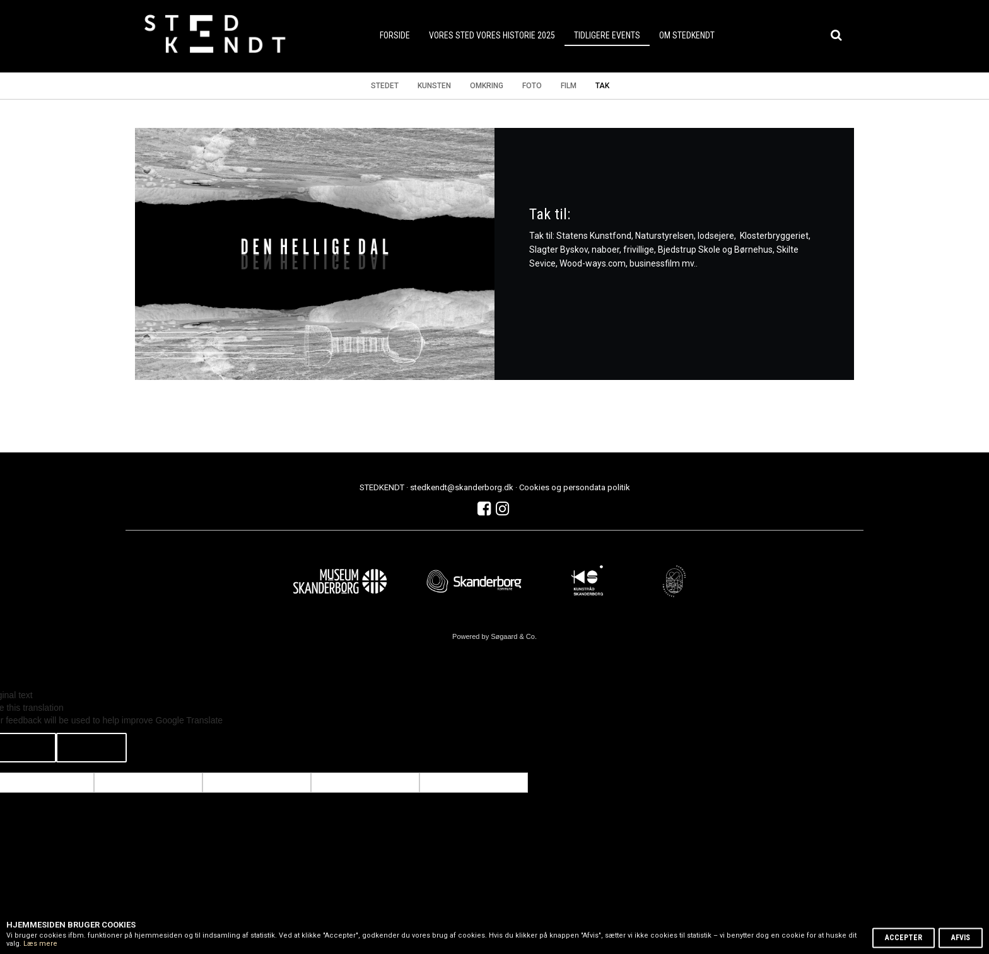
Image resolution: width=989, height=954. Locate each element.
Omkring (486, 85)
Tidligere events (607, 35)
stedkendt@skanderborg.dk (462, 487)
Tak (602, 85)
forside (395, 35)
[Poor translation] (91, 747)
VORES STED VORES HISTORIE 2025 (492, 35)
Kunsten (434, 85)
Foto (532, 85)
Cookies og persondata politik (574, 487)
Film (568, 85)
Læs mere (40, 944)
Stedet (385, 85)
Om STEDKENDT (687, 35)
